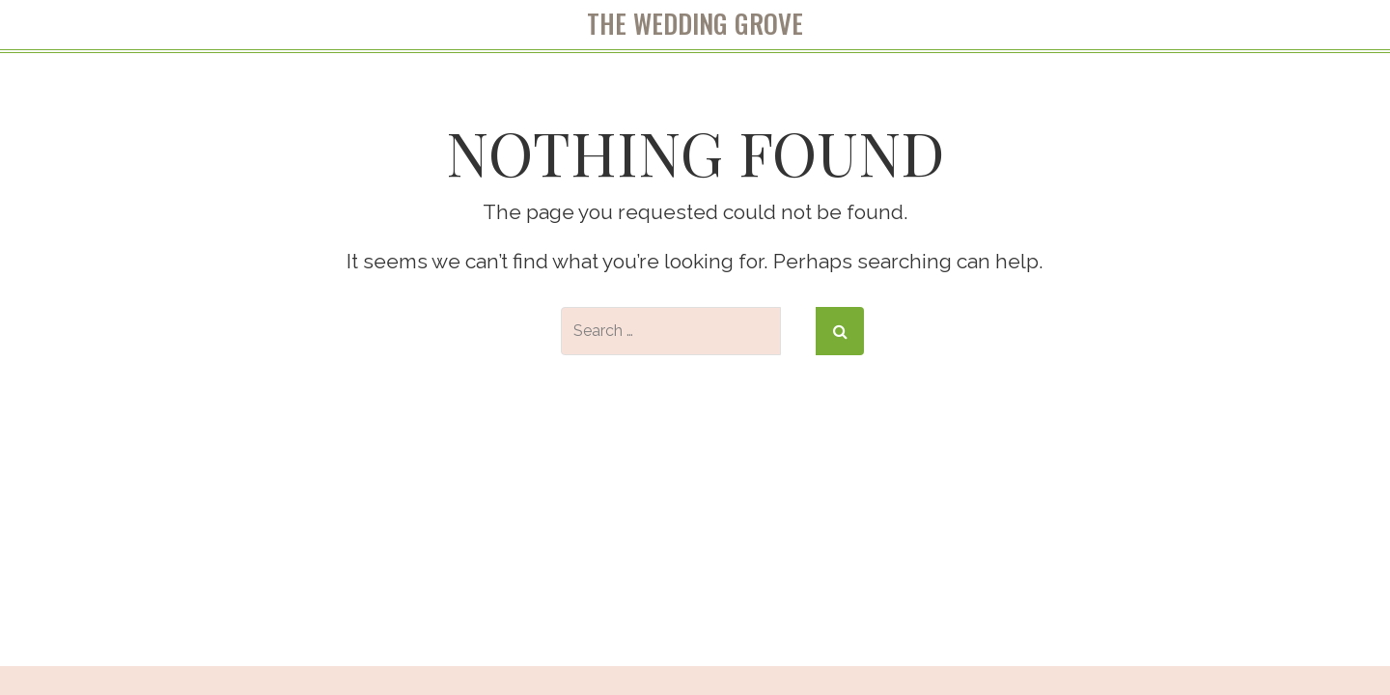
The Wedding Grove (695, 24)
